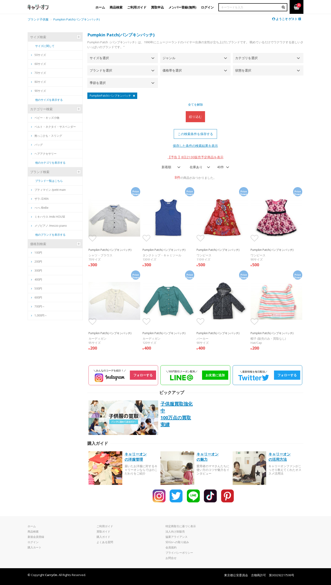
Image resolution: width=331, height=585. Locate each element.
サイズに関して (44, 46)
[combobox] (169, 167)
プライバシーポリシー (179, 553)
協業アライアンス (177, 537)
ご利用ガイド (105, 526)
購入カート (34, 547)
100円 (38, 253)
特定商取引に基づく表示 (181, 526)
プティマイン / (48, 190)
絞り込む (195, 116)
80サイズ (38, 82)
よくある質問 (105, 542)
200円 (38, 262)
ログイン (33, 542)
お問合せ (171, 558)
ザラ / (40, 199)
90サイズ (38, 91)
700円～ (39, 306)
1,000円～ (40, 315)
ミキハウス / (48, 217)
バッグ (37, 145)
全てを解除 (195, 104)
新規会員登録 (36, 537)
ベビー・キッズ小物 (45, 118)
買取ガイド (103, 531)
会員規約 (171, 547)
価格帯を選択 (172, 70)
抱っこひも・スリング (46, 136)
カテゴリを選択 (246, 58)
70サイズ (38, 73)
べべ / (40, 208)
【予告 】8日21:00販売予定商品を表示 (195, 157)
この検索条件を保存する (195, 134)
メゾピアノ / (49, 226)
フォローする (143, 375)
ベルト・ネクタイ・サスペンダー (53, 127)
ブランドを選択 (101, 70)
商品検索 (33, 531)
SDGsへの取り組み (177, 542)
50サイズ (38, 55)
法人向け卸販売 (175, 531)
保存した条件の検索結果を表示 (195, 145)
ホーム (32, 526)
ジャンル (169, 58)
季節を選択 (98, 83)
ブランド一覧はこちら (49, 181)
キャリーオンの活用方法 (279, 457)
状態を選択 (243, 70)
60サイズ (38, 64)
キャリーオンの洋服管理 (136, 457)
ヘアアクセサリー (44, 154)
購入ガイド (103, 537)
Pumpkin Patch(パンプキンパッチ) (76, 19)
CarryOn (51, 575)
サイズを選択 (99, 58)
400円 (38, 279)
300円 (38, 270)
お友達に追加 (215, 375)
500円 (38, 288)
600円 (38, 297)
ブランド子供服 (38, 19)
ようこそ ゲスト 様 (286, 19)
